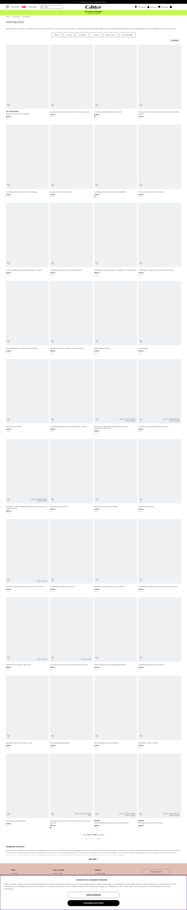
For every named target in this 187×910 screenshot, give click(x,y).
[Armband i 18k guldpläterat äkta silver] (159, 397)
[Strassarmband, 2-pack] (71, 477)
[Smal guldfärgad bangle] (71, 712)
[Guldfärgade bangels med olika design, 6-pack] (71, 397)
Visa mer (94, 859)
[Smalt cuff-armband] (27, 397)
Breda (57, 35)
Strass (96, 35)
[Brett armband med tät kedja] (115, 477)
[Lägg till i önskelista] (8, 105)
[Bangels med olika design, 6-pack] (27, 712)
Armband (26, 17)
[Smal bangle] (159, 318)
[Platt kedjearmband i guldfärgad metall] (115, 634)
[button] (152, 7)
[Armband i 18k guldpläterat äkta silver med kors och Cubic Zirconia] (27, 477)
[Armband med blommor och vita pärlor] (115, 556)
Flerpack (82, 35)
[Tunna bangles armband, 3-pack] (159, 161)
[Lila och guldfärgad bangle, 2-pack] (115, 82)
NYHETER (15, 7)
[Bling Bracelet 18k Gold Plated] (159, 791)
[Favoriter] (164, 7)
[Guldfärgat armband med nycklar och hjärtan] (159, 240)
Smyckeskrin (127, 35)
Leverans (14, 873)
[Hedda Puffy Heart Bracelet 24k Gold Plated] (115, 791)
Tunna (69, 35)
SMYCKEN (33, 7)
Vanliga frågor (100, 873)
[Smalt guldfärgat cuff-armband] (115, 712)
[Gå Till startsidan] (93, 7)
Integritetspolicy (157, 886)
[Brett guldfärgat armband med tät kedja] (27, 318)
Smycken (16, 17)
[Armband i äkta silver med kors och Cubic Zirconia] (27, 556)
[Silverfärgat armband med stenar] (159, 634)
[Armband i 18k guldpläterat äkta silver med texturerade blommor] (115, 397)
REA (24, 7)
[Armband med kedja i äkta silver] (27, 634)
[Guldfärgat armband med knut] (71, 556)
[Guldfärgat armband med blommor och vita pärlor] (159, 556)
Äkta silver (110, 35)
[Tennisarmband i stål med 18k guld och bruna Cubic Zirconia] (71, 791)
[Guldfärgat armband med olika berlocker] (115, 161)
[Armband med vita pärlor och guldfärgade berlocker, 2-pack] (159, 82)
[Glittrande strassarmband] (27, 791)
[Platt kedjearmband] (115, 318)
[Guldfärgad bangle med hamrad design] (27, 161)
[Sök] (51, 7)
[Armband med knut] (159, 477)
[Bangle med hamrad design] (71, 161)
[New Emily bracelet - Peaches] (27, 82)
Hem (8, 17)
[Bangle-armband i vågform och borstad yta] (71, 318)
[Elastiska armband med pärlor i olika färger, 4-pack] (71, 82)
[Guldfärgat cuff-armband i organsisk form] (71, 240)
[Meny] (8, 7)
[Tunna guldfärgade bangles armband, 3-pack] (27, 240)
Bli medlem (156, 872)
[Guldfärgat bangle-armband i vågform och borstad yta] (115, 240)
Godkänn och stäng (93, 903)
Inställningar (93, 895)
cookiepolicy (9, 889)
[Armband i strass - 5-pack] (159, 712)
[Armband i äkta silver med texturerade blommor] (71, 634)
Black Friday (58, 873)
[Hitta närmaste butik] (140, 7)
